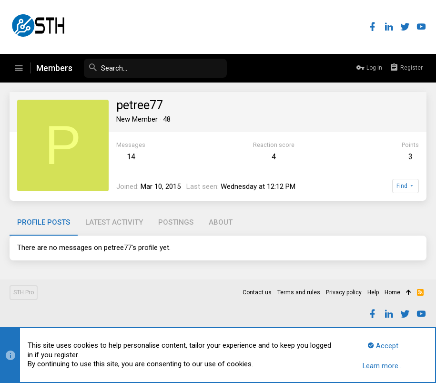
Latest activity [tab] (114, 222)
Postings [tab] (175, 222)
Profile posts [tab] (43, 222)
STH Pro (23, 292)
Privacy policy (344, 292)
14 (131, 156)
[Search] (155, 68)
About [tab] (221, 222)
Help (373, 292)
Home (392, 292)
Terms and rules (298, 292)
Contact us (257, 292)
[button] (19, 68)
